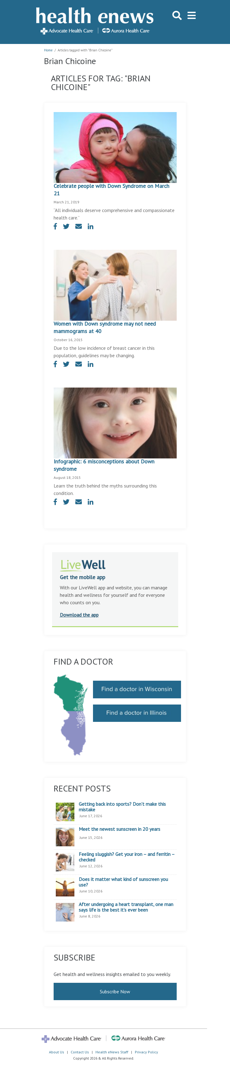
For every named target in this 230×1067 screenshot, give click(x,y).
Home (48, 50)
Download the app (79, 615)
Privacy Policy (146, 1052)
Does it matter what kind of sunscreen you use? (123, 882)
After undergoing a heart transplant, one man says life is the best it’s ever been (126, 907)
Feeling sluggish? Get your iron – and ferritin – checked (127, 857)
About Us (56, 1052)
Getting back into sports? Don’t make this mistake (122, 806)
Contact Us (80, 1052)
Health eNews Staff (111, 1052)
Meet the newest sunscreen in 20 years (119, 829)
